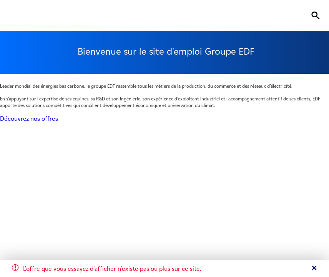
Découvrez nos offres (29, 118)
